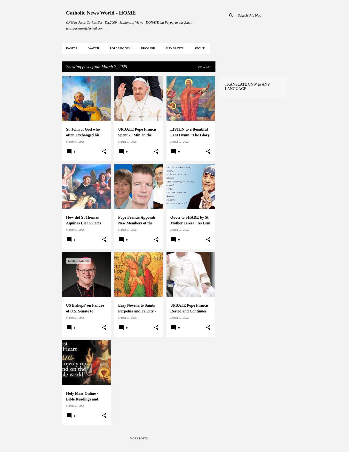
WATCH (93, 48)
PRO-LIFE (148, 48)
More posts (139, 438)
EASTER (72, 48)
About (199, 48)
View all (205, 67)
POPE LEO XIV (120, 48)
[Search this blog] (261, 15)
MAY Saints (174, 48)
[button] (104, 151)
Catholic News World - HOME (101, 13)
